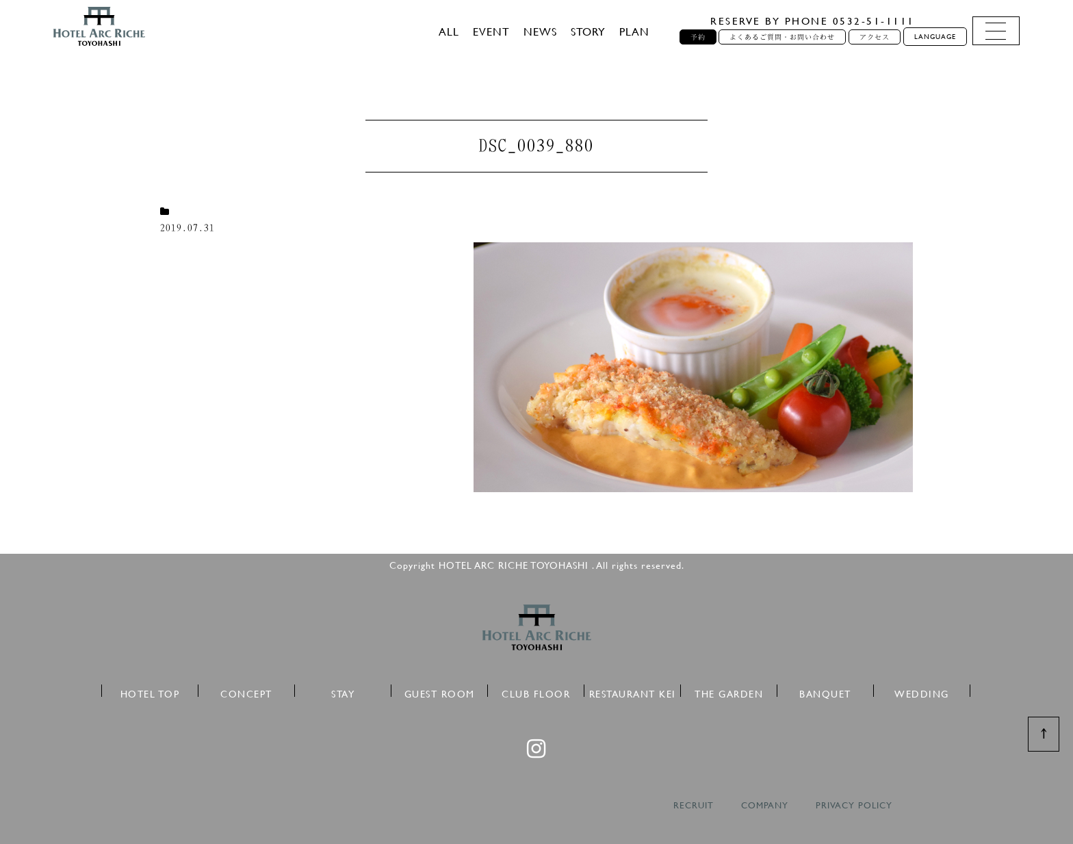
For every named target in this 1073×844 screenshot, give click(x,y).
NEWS (540, 31)
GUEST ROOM (439, 692)
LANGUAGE (935, 36)
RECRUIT (693, 805)
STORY (588, 31)
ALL (449, 31)
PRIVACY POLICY (854, 805)
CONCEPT (246, 692)
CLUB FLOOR (536, 692)
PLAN (634, 31)
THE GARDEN (729, 692)
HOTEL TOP (150, 692)
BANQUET (825, 692)
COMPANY (764, 805)
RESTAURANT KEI (632, 692)
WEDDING (921, 692)
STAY (342, 692)
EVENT (491, 31)
